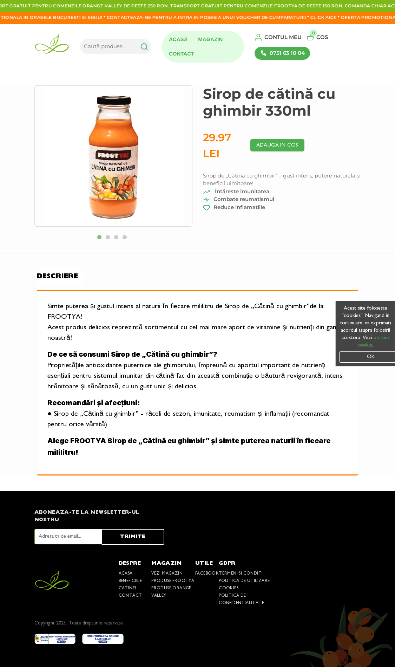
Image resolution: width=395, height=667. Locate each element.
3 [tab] (117, 238)
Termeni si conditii (241, 574)
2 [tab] (109, 238)
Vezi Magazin (167, 574)
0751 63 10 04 (282, 53)
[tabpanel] (113, 156)
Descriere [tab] (57, 276)
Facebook (207, 574)
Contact (181, 54)
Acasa (126, 574)
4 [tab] (126, 238)
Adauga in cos (277, 145)
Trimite (132, 537)
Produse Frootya (172, 581)
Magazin (210, 39)
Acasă (178, 39)
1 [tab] (100, 238)
